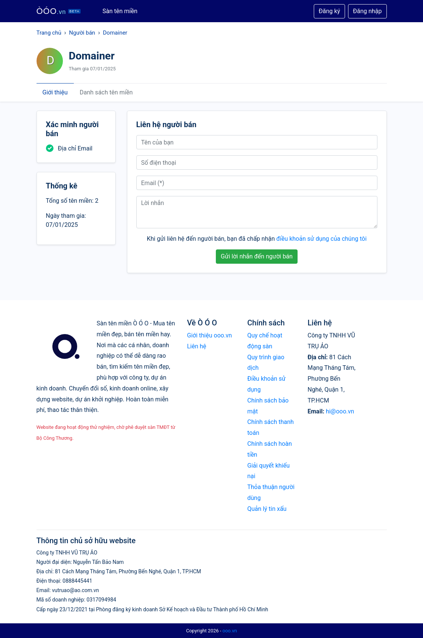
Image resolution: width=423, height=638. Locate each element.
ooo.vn (229, 630)
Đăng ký (329, 11)
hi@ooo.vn (340, 411)
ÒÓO (59, 11)
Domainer (115, 32)
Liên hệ (196, 346)
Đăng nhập (367, 11)
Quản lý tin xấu (267, 508)
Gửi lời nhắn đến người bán (257, 256)
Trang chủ (49, 32)
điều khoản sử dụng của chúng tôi (321, 238)
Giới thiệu (55, 92)
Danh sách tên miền (106, 92)
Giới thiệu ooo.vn (209, 335)
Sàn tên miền (119, 11)
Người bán (82, 32)
